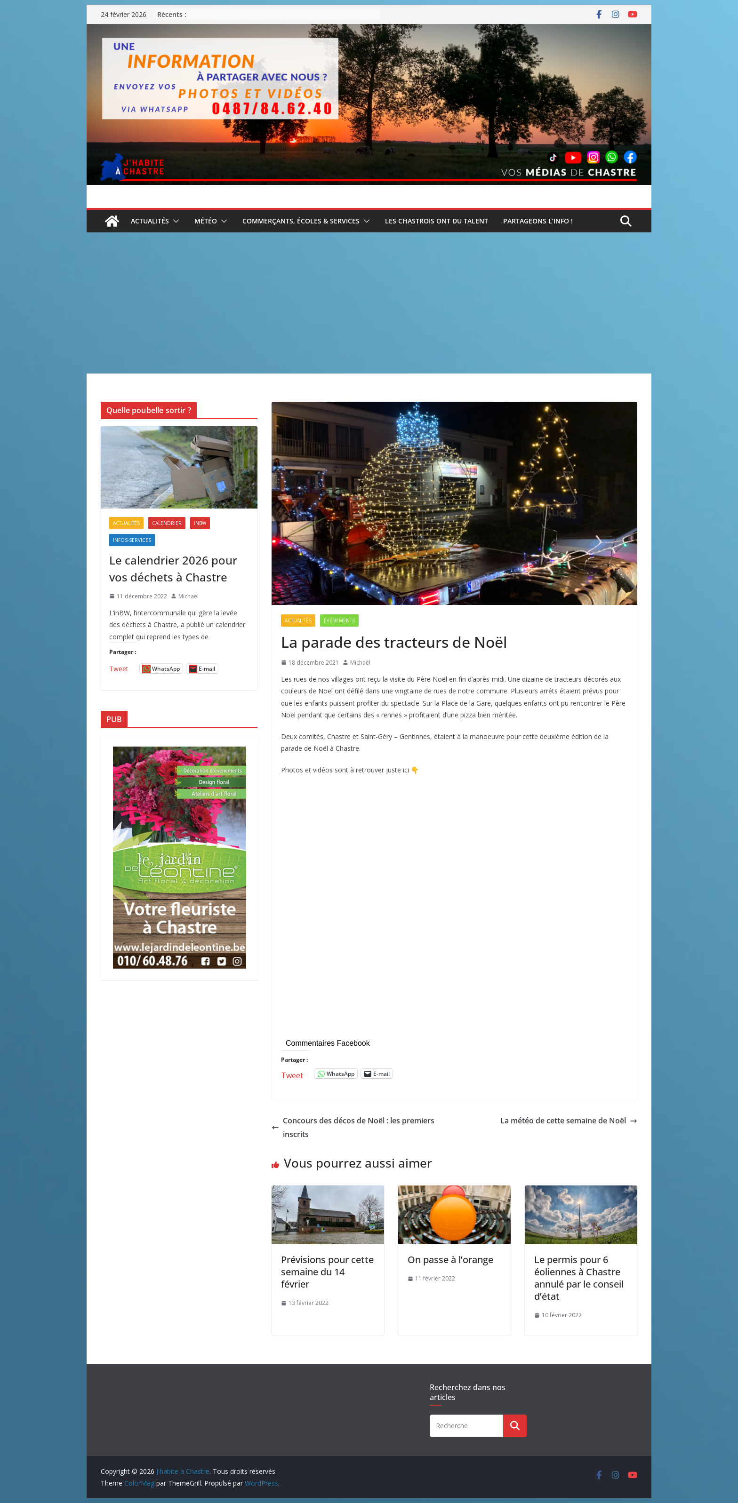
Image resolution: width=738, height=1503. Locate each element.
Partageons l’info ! (538, 220)
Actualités (150, 220)
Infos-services (132, 540)
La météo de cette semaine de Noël (568, 1120)
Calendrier (167, 523)
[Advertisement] (369, 303)
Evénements (339, 620)
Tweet (292, 1073)
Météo (205, 220)
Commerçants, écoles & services (301, 220)
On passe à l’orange (450, 1259)
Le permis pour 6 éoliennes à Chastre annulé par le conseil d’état (579, 1278)
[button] (174, 221)
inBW (200, 523)
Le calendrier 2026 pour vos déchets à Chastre (173, 568)
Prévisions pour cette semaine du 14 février (327, 1271)
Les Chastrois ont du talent (436, 220)
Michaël (360, 663)
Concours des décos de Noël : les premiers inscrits (353, 1127)
